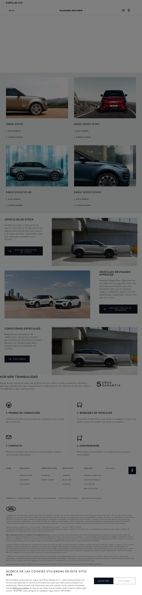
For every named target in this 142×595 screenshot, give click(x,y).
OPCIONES (124, 581)
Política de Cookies (21, 588)
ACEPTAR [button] (103, 581)
